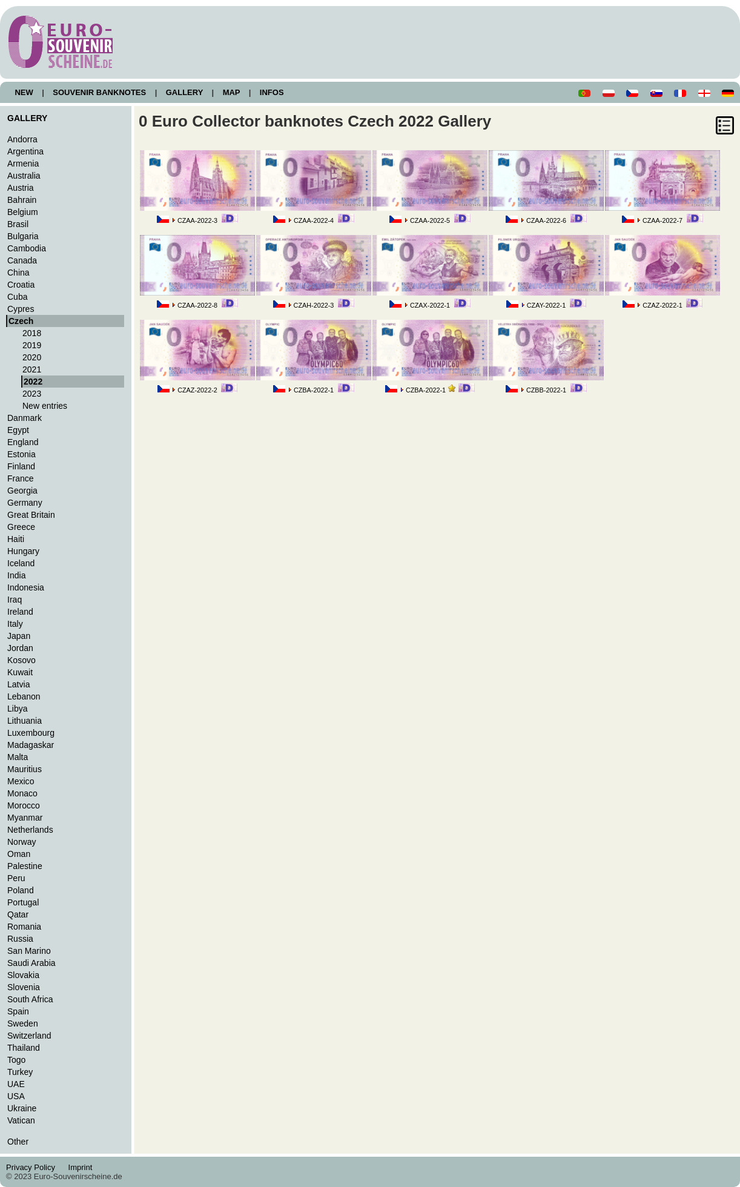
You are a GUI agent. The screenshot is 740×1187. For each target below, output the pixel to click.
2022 (33, 381)
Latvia (18, 684)
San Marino (29, 951)
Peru (16, 878)
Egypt (18, 430)
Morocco (23, 805)
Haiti (15, 539)
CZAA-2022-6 (546, 220)
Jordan (20, 648)
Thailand (23, 1048)
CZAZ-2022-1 (662, 305)
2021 (31, 369)
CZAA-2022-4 (314, 220)
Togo (16, 1060)
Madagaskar (30, 745)
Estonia (21, 454)
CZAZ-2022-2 (197, 390)
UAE (16, 1084)
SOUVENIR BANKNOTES (99, 92)
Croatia (21, 284)
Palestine (24, 866)
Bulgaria (22, 236)
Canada (22, 260)
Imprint (82, 1167)
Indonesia (25, 587)
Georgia (22, 490)
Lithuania (24, 721)
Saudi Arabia (31, 963)
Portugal (23, 902)
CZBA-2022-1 (314, 390)
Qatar (17, 914)
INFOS (271, 92)
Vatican (21, 1120)
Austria (20, 188)
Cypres (20, 309)
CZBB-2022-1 (546, 390)
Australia (24, 175)
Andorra (22, 139)
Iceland (21, 563)
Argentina (25, 151)
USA (16, 1096)
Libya (17, 708)
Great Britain (31, 515)
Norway (21, 842)
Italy (15, 624)
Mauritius (24, 769)
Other (17, 1141)
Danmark (24, 418)
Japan (18, 636)
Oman (18, 854)
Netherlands (30, 830)
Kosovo (21, 660)
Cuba (17, 297)
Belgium (22, 212)
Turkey (20, 1072)
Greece (21, 527)
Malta (17, 757)
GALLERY (184, 92)
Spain (18, 1011)
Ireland (20, 612)
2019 (31, 345)
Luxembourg (31, 733)
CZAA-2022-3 (197, 220)
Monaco (22, 793)
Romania (24, 926)
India (16, 575)
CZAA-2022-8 (197, 305)
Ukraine (21, 1108)
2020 (31, 357)
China (18, 272)
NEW (24, 92)
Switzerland (29, 1035)
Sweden (22, 1023)
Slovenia (23, 987)
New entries (44, 406)
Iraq (14, 599)
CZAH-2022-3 (314, 305)
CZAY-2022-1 (546, 305)
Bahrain (21, 200)
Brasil (17, 224)
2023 (31, 393)
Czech (20, 321)
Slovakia (23, 975)
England (22, 442)
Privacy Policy (34, 1167)
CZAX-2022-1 (430, 305)
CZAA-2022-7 (662, 220)
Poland (20, 890)
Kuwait (20, 672)
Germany (24, 503)
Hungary (23, 551)
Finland (21, 466)
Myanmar (24, 817)
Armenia (23, 163)
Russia (20, 939)
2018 (31, 333)
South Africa (30, 999)
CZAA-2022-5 (430, 220)
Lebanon (24, 696)
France (20, 478)
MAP (231, 92)
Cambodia (26, 248)
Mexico (20, 781)
